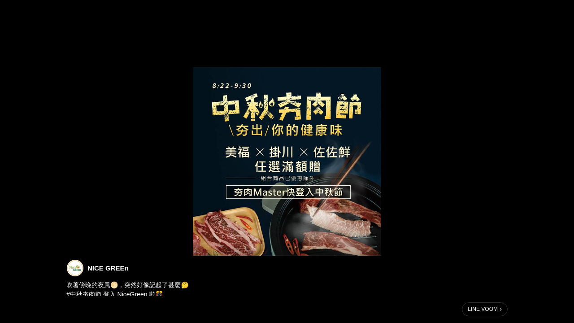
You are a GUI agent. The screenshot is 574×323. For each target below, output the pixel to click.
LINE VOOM (483, 309)
